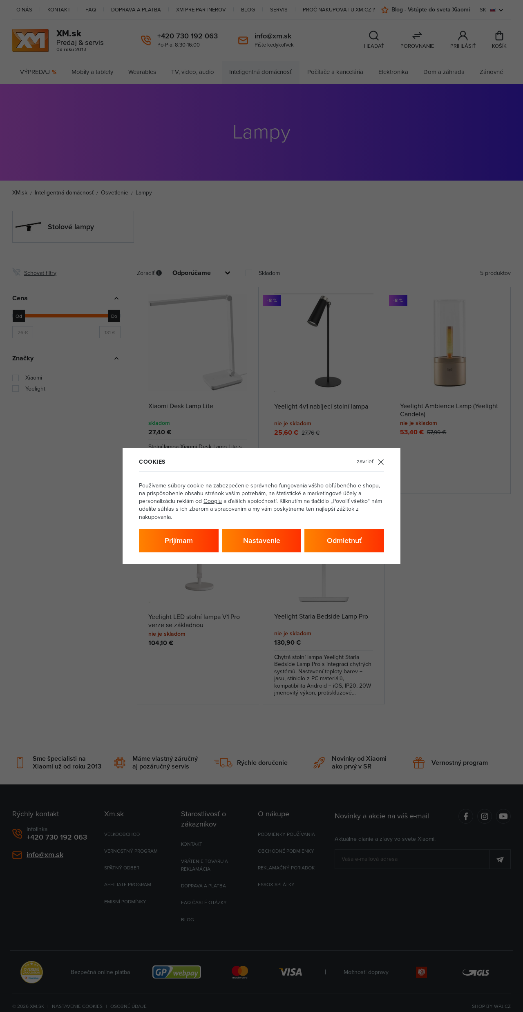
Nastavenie (261, 540)
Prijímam (179, 540)
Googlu (212, 501)
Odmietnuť (344, 540)
